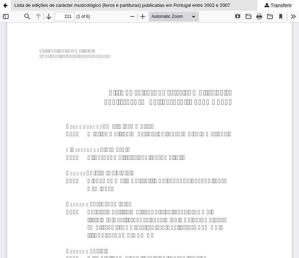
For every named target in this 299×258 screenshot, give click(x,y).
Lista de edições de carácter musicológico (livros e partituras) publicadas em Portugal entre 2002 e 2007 (122, 5)
